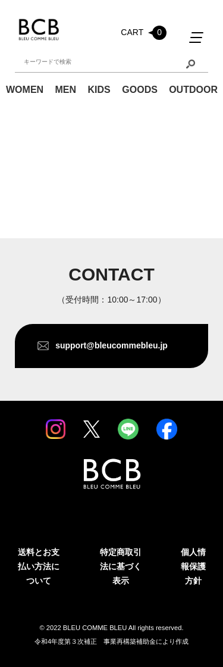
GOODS (140, 90)
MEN (65, 90)
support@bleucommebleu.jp (111, 345)
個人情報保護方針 (193, 566)
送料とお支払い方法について (38, 566)
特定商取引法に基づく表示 (121, 566)
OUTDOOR (193, 90)
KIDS (99, 90)
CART (144, 33)
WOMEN (24, 90)
